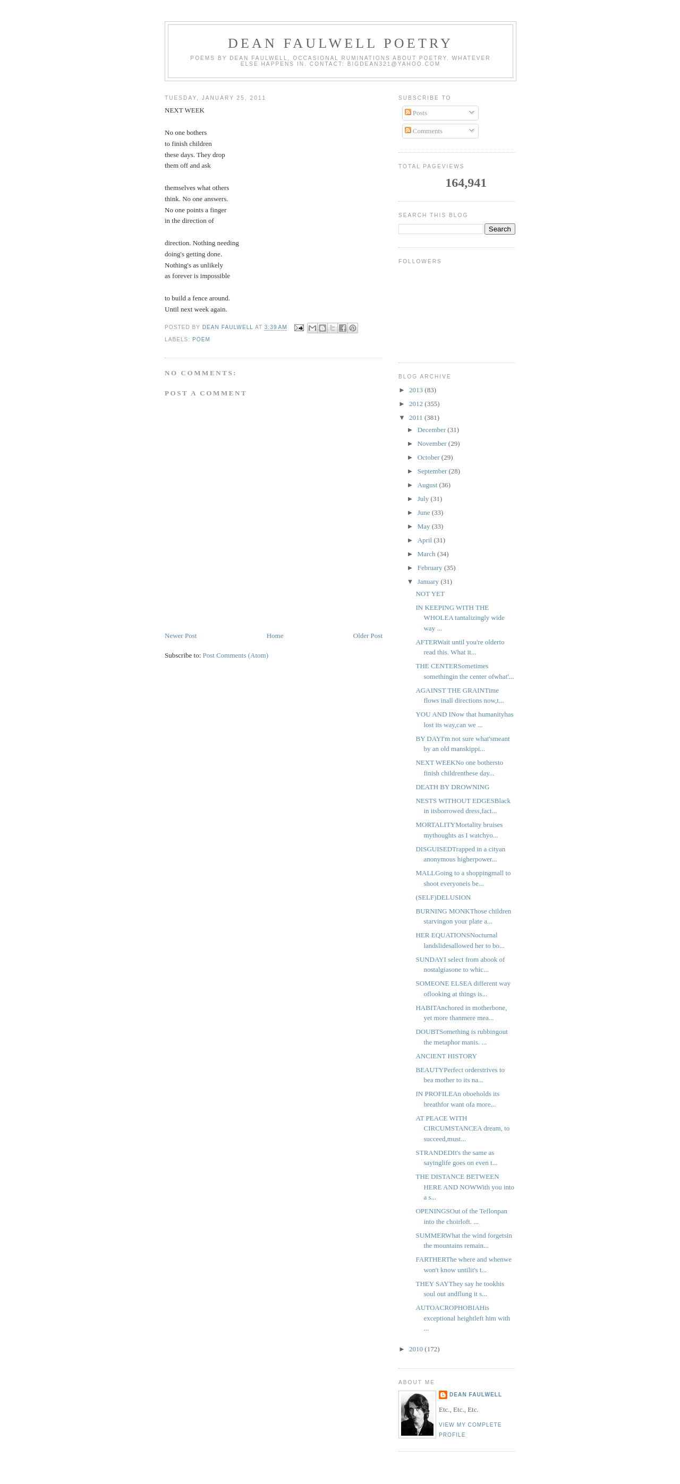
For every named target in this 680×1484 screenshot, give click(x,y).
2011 (416, 417)
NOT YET (430, 594)
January (429, 581)
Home (275, 636)
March (427, 554)
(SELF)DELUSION (443, 897)
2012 (416, 404)
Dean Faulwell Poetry (340, 43)
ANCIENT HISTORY (446, 1056)
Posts (416, 113)
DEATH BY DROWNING (452, 787)
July (424, 499)
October (429, 457)
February (431, 568)
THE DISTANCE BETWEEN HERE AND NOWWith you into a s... (464, 1186)
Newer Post (181, 636)
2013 (416, 390)
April (426, 540)
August (428, 485)
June (425, 512)
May (425, 526)
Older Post (367, 636)
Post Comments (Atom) (236, 655)
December (433, 430)
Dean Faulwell (475, 1394)
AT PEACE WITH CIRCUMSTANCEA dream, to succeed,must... (462, 1128)
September (433, 471)
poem (201, 339)
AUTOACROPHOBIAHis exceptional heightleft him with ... (462, 1318)
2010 (416, 1349)
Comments (424, 131)
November (433, 443)
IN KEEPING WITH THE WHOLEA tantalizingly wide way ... (459, 617)
